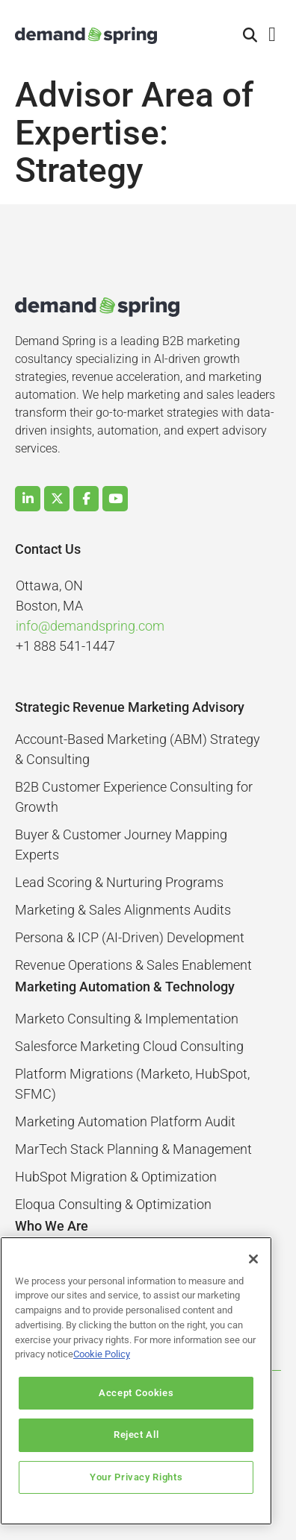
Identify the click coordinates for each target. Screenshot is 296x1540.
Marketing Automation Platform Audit (125, 1121)
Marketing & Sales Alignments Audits (123, 910)
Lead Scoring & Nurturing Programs (119, 882)
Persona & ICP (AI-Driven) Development (129, 937)
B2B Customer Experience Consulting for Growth (134, 797)
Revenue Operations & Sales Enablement (133, 965)
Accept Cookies (136, 1392)
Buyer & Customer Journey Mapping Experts (121, 844)
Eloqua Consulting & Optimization (113, 1204)
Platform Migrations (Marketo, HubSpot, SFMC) (132, 1084)
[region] (136, 1381)
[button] (250, 36)
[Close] (253, 1259)
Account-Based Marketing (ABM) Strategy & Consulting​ (137, 749)
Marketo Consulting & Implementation (126, 1018)
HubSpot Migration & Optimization (116, 1176)
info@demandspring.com (90, 626)
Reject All (136, 1434)
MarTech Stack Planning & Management (133, 1149)
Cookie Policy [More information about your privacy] (101, 1354)
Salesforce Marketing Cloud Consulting (129, 1046)
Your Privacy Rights (136, 1477)
